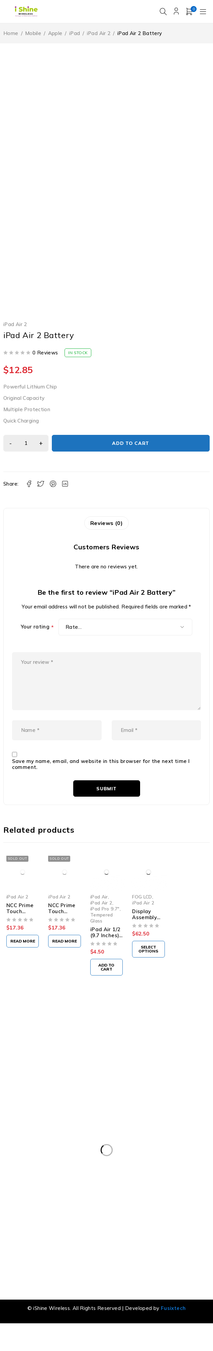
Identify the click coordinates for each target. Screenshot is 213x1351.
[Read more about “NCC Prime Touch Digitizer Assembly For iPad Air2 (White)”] (64, 953)
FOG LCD (142, 908)
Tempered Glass (101, 929)
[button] (106, 979)
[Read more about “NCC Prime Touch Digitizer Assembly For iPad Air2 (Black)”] (22, 952)
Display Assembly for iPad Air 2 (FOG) (147, 932)
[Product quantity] (26, 443)
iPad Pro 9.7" (105, 920)
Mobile (33, 33)
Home (10, 33)
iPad (74, 33)
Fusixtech (173, 1319)
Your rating (37, 628)
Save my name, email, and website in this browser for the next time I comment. (101, 776)
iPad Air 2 (99, 33)
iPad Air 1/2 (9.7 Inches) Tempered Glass (105, 950)
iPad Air (99, 908)
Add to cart (131, 444)
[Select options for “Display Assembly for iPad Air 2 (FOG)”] (148, 961)
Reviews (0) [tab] (106, 523)
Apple (55, 33)
